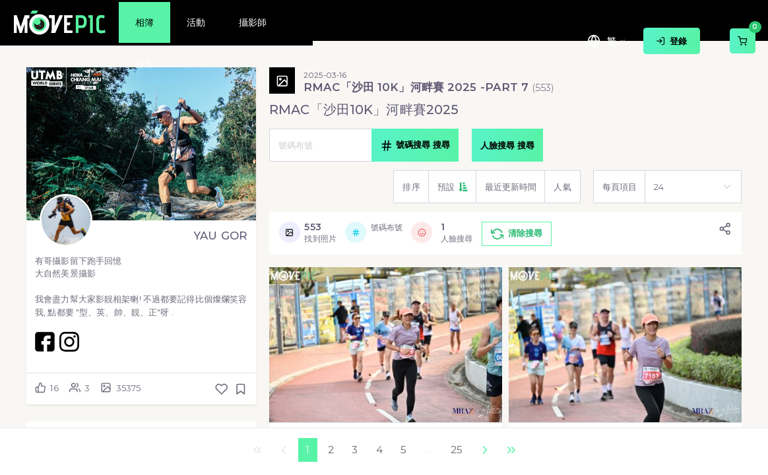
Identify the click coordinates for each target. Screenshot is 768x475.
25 (457, 449)
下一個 (484, 450)
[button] (452, 186)
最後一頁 (511, 450)
